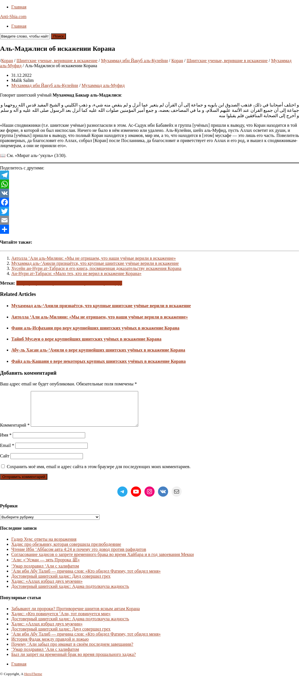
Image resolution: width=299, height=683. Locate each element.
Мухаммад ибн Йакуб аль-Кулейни (134, 60)
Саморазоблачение (60, 283)
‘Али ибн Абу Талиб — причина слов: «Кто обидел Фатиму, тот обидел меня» (86, 577)
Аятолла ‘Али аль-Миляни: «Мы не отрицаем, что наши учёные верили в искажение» (93, 258)
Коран (7, 60)
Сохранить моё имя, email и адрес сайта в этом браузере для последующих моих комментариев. (98, 473)
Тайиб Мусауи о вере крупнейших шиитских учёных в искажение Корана (86, 339)
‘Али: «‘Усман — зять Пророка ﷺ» (45, 566)
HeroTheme (33, 680)
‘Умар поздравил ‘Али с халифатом (45, 572)
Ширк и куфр (109, 283)
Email (7, 452)
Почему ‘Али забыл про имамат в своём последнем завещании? (72, 651)
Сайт (4, 462)
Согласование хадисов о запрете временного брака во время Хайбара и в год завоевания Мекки (102, 561)
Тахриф (23, 283)
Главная (19, 7)
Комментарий (15, 431)
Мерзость (87, 283)
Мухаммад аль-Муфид (103, 85)
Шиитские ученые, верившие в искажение (56, 60)
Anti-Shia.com (13, 16)
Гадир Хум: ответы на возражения (43, 546)
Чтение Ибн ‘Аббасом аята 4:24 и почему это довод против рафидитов (78, 556)
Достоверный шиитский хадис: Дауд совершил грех (61, 583)
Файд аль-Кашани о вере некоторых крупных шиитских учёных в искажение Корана (98, 361)
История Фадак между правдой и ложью (50, 645)
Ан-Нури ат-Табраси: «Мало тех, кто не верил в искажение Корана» (76, 273)
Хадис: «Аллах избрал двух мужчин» (47, 588)
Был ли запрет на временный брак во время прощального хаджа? (73, 661)
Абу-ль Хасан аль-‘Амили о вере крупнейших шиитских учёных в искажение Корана (98, 350)
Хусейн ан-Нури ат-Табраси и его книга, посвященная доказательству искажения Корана (96, 268)
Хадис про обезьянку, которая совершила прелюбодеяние (66, 551)
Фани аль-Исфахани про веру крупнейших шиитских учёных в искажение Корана (95, 328)
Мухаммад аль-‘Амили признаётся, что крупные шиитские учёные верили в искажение (95, 263)
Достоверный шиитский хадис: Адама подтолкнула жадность (70, 593)
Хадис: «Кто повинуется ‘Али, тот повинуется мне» (61, 620)
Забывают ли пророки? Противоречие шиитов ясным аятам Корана (75, 615)
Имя (6, 441)
